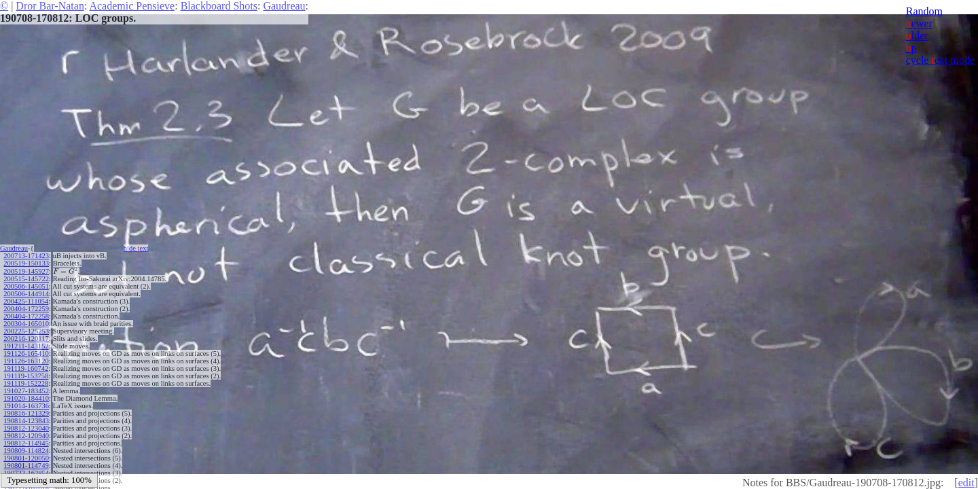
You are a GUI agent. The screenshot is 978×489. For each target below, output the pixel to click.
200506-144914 (26, 293)
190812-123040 (26, 428)
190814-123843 (26, 420)
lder (917, 35)
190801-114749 (25, 465)
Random (924, 11)
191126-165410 (25, 353)
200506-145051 (26, 286)
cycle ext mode (940, 60)
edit (966, 482)
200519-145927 (26, 271)
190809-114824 (25, 450)
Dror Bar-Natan (50, 6)
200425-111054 (25, 301)
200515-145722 (26, 279)
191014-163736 (26, 406)
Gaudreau (284, 6)
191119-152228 (25, 383)
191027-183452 (26, 391)
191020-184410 (26, 398)
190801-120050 (26, 458)
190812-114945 (25, 443)
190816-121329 (26, 413)
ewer (919, 23)
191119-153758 (25, 376)
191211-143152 (25, 346)
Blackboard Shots (219, 6)
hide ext (136, 248)
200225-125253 (26, 331)
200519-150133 (26, 263)
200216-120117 (25, 338)
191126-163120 (25, 361)
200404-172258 (26, 316)
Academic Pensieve (132, 6)
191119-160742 (25, 368)
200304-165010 (26, 323)
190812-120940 (26, 435)
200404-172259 (26, 308)
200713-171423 (26, 255)
